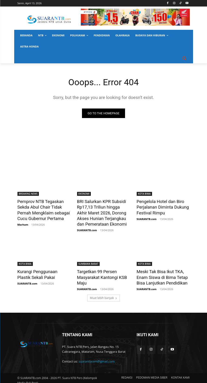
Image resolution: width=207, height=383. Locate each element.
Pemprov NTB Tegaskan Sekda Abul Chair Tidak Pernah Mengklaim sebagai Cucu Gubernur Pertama (41, 209)
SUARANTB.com (87, 228)
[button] (184, 57)
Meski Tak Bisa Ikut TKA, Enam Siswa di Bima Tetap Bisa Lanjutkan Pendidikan (160, 274)
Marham (22, 222)
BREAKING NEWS (28, 193)
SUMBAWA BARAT (88, 261)
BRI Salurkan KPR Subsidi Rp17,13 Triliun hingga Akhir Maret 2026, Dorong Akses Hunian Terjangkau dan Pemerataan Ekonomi (101, 211)
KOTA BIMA (144, 193)
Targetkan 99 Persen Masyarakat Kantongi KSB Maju (99, 274)
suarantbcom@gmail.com (97, 357)
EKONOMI (84, 193)
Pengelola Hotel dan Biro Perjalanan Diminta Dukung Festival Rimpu (160, 206)
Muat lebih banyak (103, 294)
